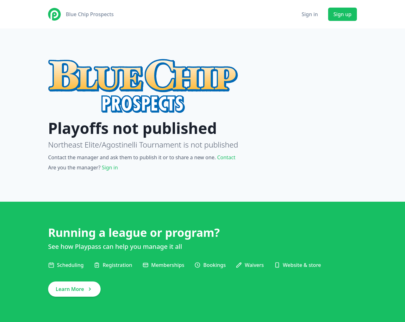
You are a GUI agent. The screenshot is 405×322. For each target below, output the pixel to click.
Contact (226, 157)
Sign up (342, 14)
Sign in (310, 14)
